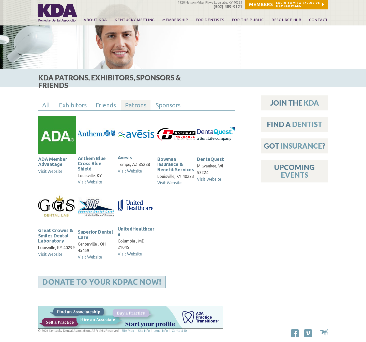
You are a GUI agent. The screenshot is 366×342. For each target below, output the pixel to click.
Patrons (135, 105)
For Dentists (210, 20)
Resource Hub (286, 20)
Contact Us (179, 330)
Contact (318, 20)
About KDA (95, 20)
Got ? (294, 145)
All (46, 105)
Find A (294, 124)
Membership (175, 20)
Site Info (144, 330)
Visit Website (50, 171)
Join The (294, 102)
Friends (106, 105)
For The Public (248, 20)
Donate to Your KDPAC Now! (101, 282)
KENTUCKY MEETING (135, 20)
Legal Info (161, 330)
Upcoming (294, 171)
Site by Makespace (324, 332)
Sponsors (168, 105)
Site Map (128, 330)
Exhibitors (73, 105)
